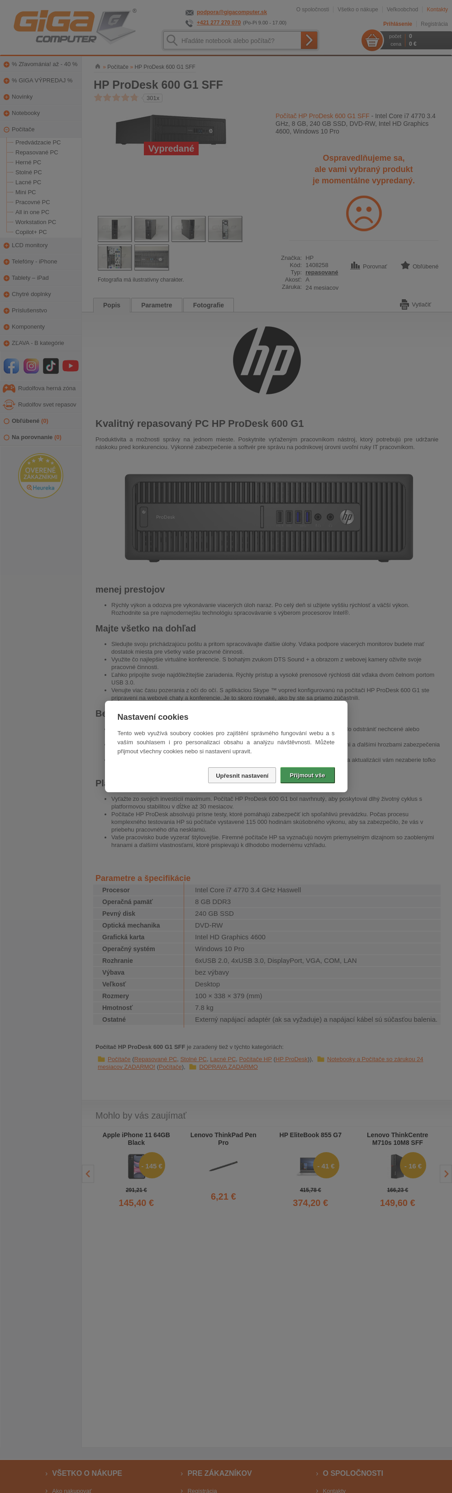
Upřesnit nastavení (242, 775)
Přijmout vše (307, 775)
